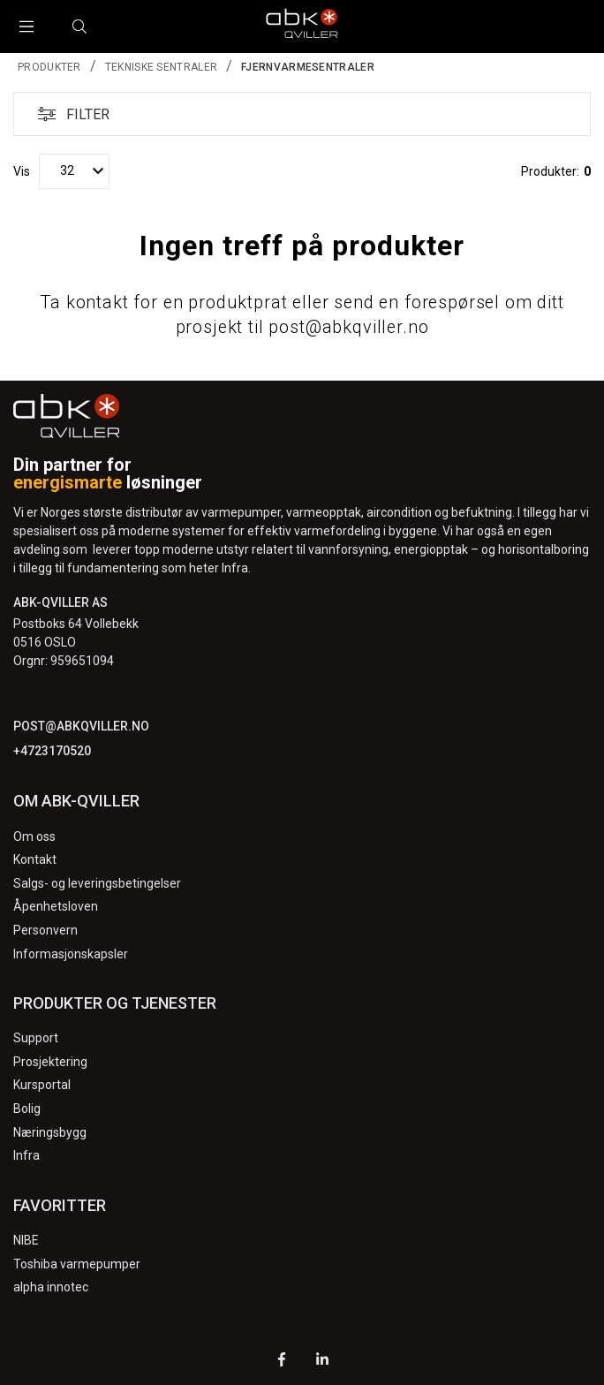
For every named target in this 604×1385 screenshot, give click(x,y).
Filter (68, 114)
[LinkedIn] (322, 1361)
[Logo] (302, 26)
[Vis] (74, 171)
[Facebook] (281, 1361)
